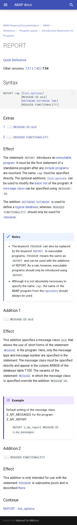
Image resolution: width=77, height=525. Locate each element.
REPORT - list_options (19, 509)
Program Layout (28, 30)
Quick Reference (14, 60)
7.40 (37, 68)
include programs (57, 168)
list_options (32, 93)
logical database (26, 207)
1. (20, 127)
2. (26, 137)
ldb (39, 101)
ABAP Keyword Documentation (21, 25)
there (21, 488)
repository (51, 291)
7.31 (28, 68)
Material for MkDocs (27, 520)
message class (14, 188)
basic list (41, 183)
